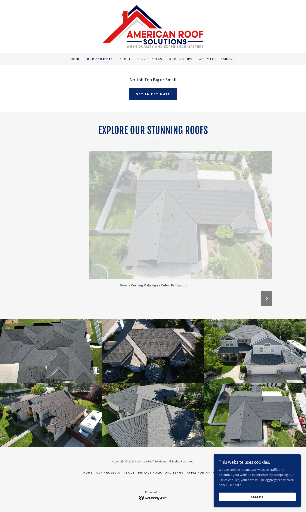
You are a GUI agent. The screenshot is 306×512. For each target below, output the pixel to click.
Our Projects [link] (100, 59)
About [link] (125, 59)
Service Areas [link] (149, 59)
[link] (153, 26)
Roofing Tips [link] (180, 59)
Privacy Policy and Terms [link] (160, 472)
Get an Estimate (153, 94)
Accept (258, 497)
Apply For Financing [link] (217, 59)
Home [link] (75, 59)
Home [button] (88, 472)
